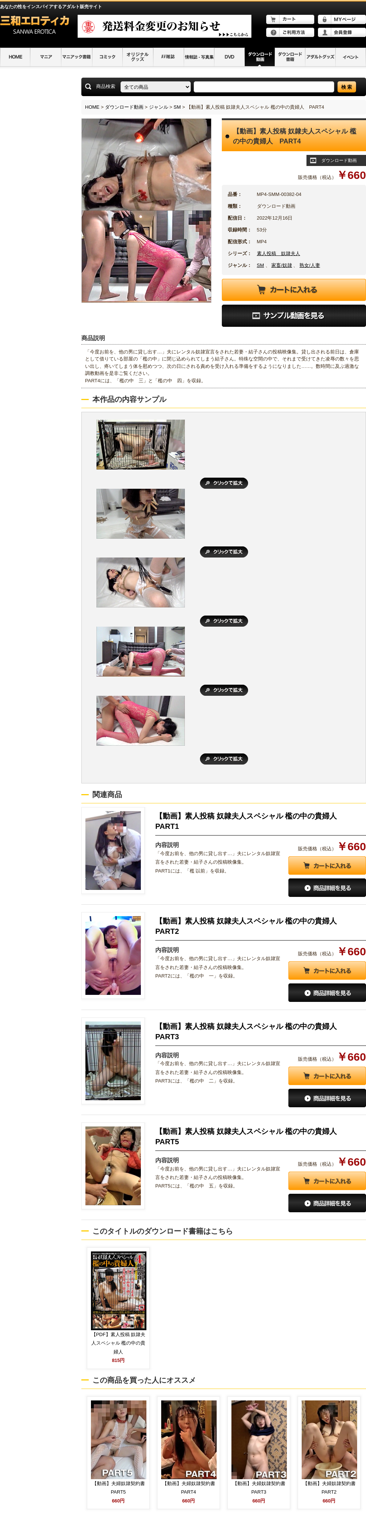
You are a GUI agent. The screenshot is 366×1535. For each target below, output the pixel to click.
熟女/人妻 (309, 265)
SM (177, 107)
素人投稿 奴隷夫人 (278, 253)
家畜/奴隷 (281, 265)
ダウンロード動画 (124, 107)
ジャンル (158, 107)
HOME (92, 107)
